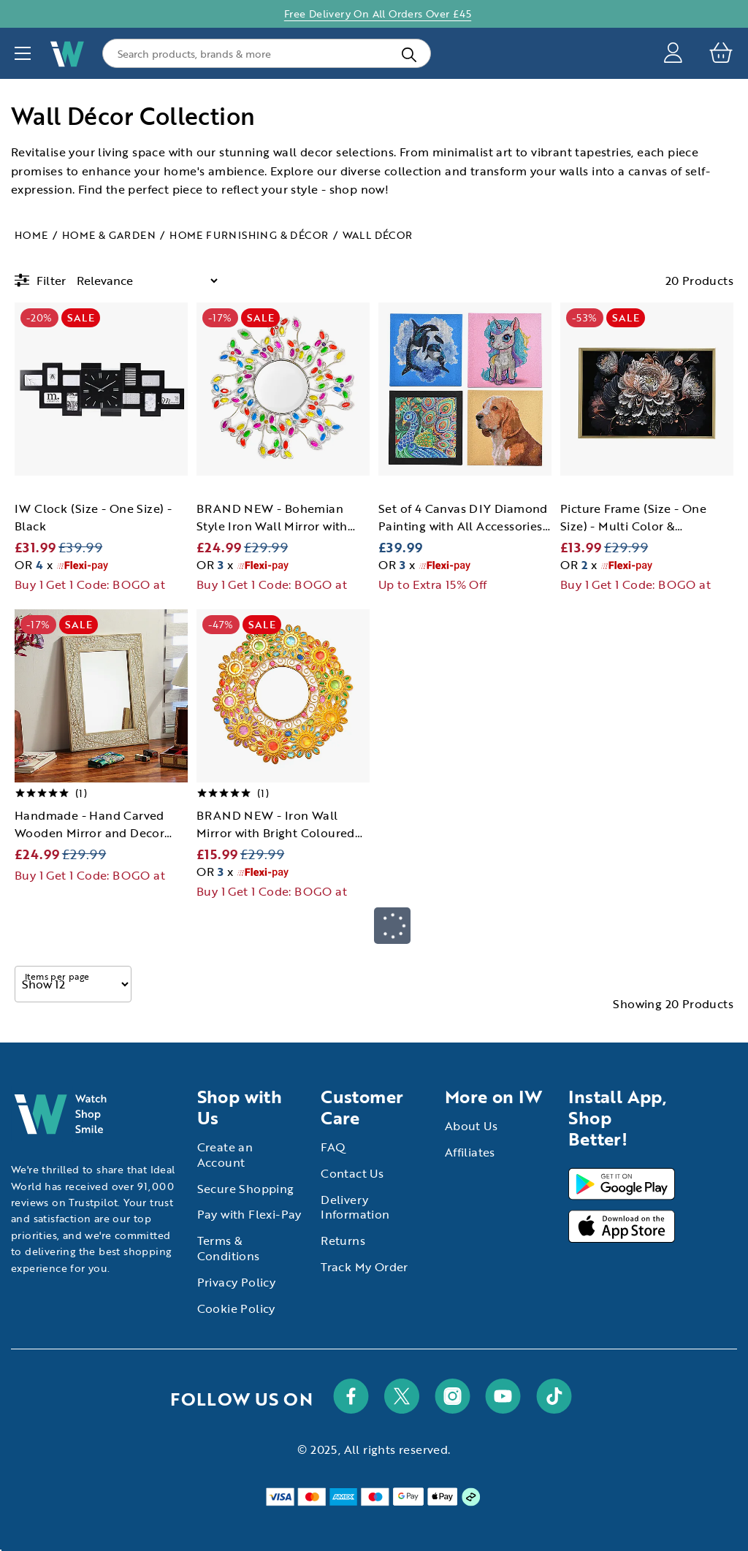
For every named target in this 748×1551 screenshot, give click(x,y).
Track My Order (364, 1267)
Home (31, 235)
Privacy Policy (236, 1282)
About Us (471, 1126)
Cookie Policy (236, 1308)
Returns (343, 1240)
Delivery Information (355, 1207)
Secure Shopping (245, 1188)
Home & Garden (109, 235)
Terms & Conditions (228, 1248)
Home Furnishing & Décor (248, 235)
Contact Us (352, 1173)
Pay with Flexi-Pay (249, 1214)
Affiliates (470, 1152)
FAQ (333, 1147)
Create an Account (225, 1154)
